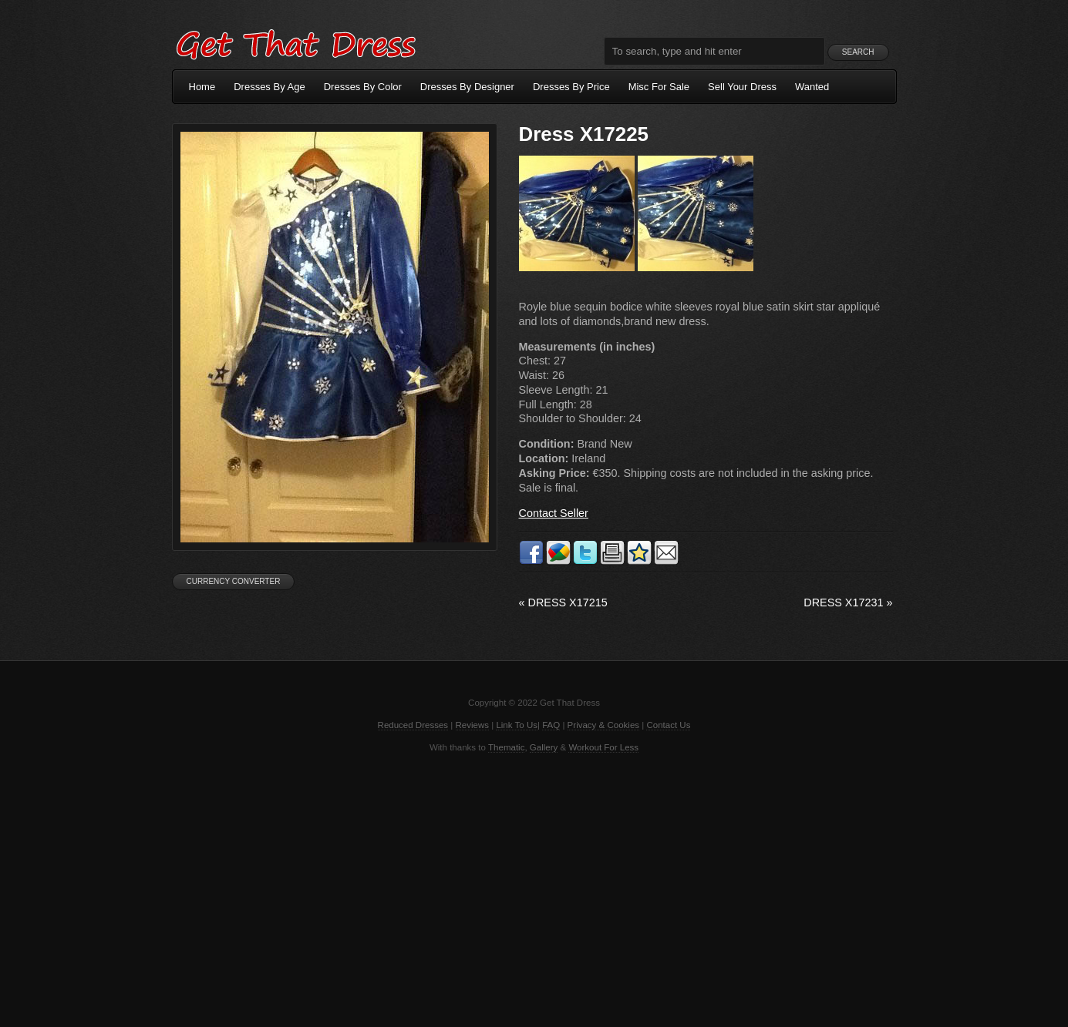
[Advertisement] (534, 888)
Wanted (812, 86)
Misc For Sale (658, 86)
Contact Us (668, 725)
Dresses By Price (571, 86)
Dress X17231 (848, 602)
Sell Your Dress (742, 86)
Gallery (544, 747)
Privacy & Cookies (603, 725)
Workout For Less (603, 747)
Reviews (473, 725)
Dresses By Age (269, 86)
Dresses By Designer (467, 86)
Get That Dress (295, 42)
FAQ (551, 725)
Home (202, 86)
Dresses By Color (363, 86)
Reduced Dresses (413, 725)
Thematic (506, 747)
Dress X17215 (563, 602)
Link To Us (516, 725)
